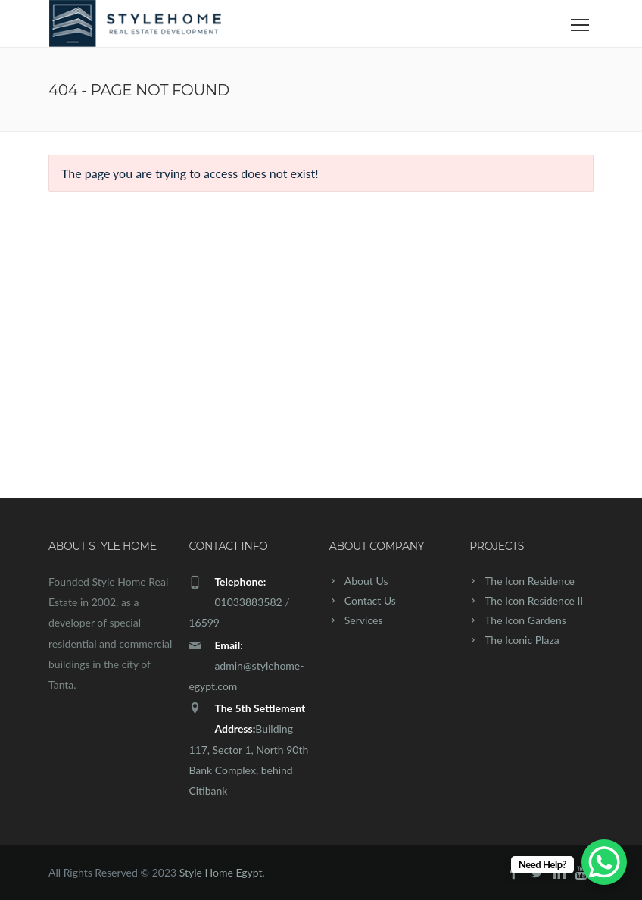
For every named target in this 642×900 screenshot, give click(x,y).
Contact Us (370, 600)
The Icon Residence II (534, 600)
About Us (366, 580)
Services (363, 620)
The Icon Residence (530, 580)
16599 (204, 622)
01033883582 (248, 601)
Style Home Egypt (221, 872)
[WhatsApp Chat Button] (604, 862)
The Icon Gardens (525, 620)
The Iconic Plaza (522, 639)
